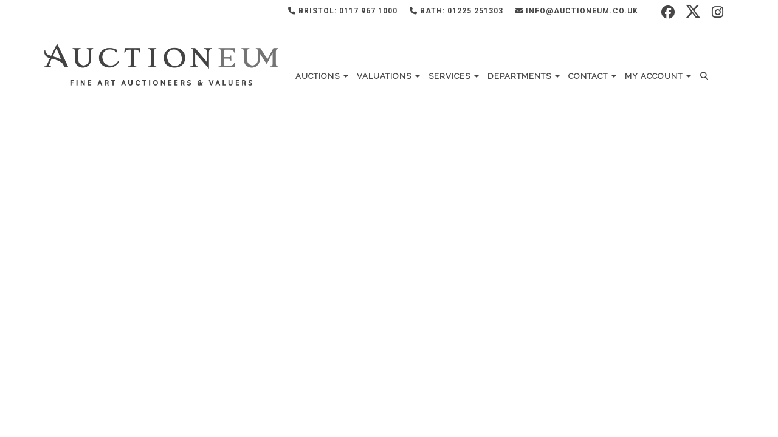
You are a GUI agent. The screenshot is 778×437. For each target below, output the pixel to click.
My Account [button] (658, 76)
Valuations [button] (388, 76)
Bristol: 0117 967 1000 (343, 11)
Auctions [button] (321, 76)
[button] (706, 76)
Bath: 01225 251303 (456, 11)
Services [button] (454, 76)
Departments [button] (523, 76)
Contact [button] (592, 76)
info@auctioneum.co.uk (576, 11)
